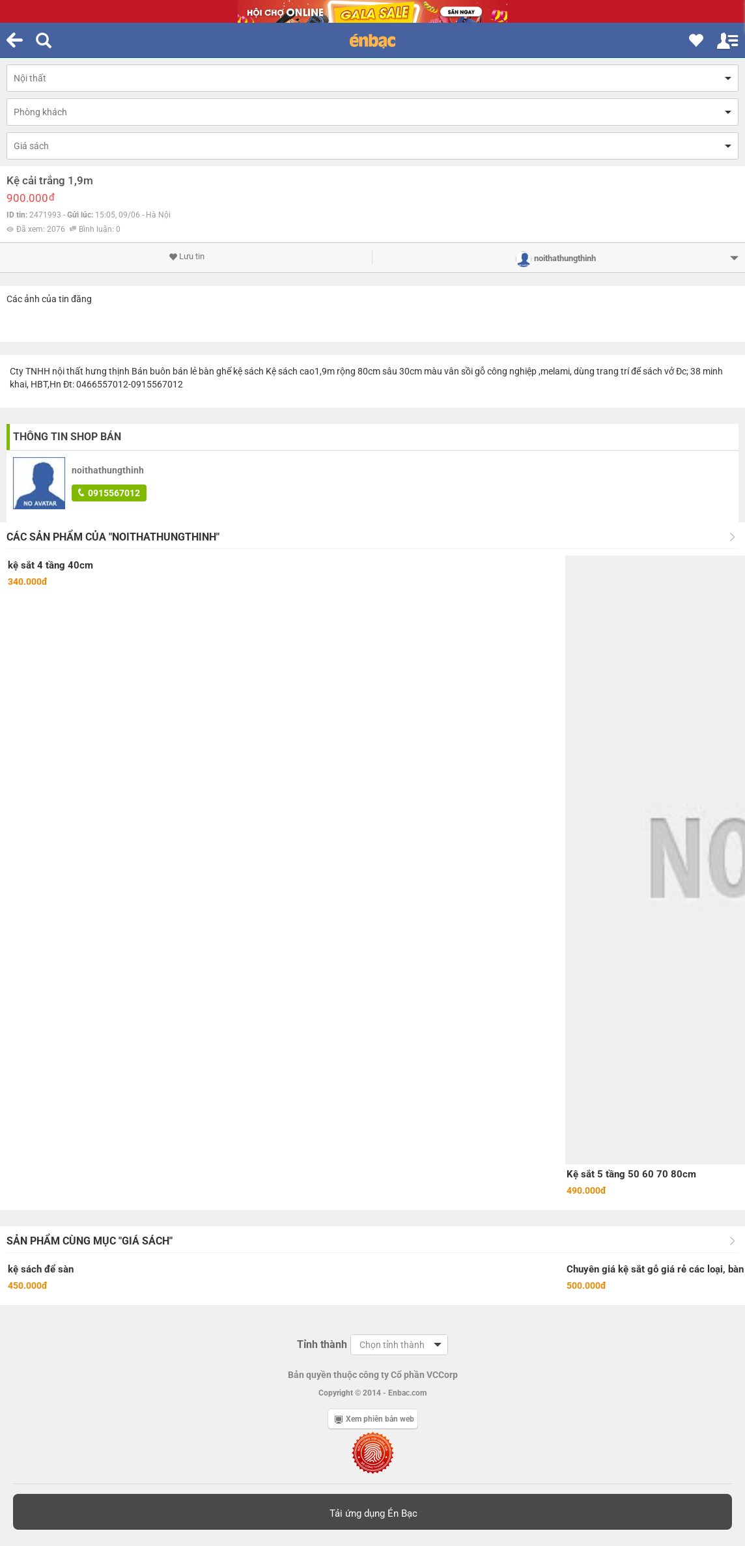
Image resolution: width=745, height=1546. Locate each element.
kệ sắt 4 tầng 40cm (50, 565)
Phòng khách (40, 112)
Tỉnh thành (322, 1344)
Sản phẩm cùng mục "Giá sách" (90, 1241)
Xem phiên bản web (374, 1419)
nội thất (67, 371)
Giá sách (31, 146)
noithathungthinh (108, 470)
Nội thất (30, 78)
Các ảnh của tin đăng (49, 299)
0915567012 (109, 493)
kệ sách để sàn (41, 1269)
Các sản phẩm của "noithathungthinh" (113, 537)
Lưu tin (186, 256)
